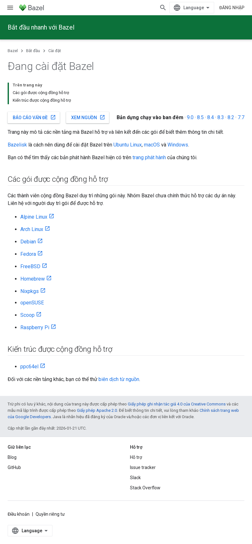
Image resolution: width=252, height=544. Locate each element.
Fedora (28, 254)
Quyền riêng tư (50, 514)
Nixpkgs (29, 291)
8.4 (210, 117)
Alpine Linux (33, 217)
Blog (12, 457)
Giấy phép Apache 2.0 (97, 410)
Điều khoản (19, 514)
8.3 (220, 117)
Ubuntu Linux (127, 145)
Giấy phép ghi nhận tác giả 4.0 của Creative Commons (177, 404)
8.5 (200, 117)
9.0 (190, 117)
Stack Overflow (145, 487)
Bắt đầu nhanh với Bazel (41, 27)
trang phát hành (149, 157)
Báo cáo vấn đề (34, 117)
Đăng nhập (231, 7)
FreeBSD (30, 266)
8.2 (231, 117)
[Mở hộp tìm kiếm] (163, 7)
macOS (152, 145)
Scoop (27, 315)
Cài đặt (54, 50)
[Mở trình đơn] (10, 7)
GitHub (14, 467)
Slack (135, 477)
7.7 (241, 117)
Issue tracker (143, 467)
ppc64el (29, 367)
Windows (177, 145)
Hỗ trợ (136, 457)
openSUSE (32, 303)
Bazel (13, 50)
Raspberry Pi (34, 327)
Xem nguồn (88, 117)
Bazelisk (17, 145)
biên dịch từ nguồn (119, 379)
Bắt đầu (33, 50)
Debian (28, 242)
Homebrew (32, 279)
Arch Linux (31, 229)
